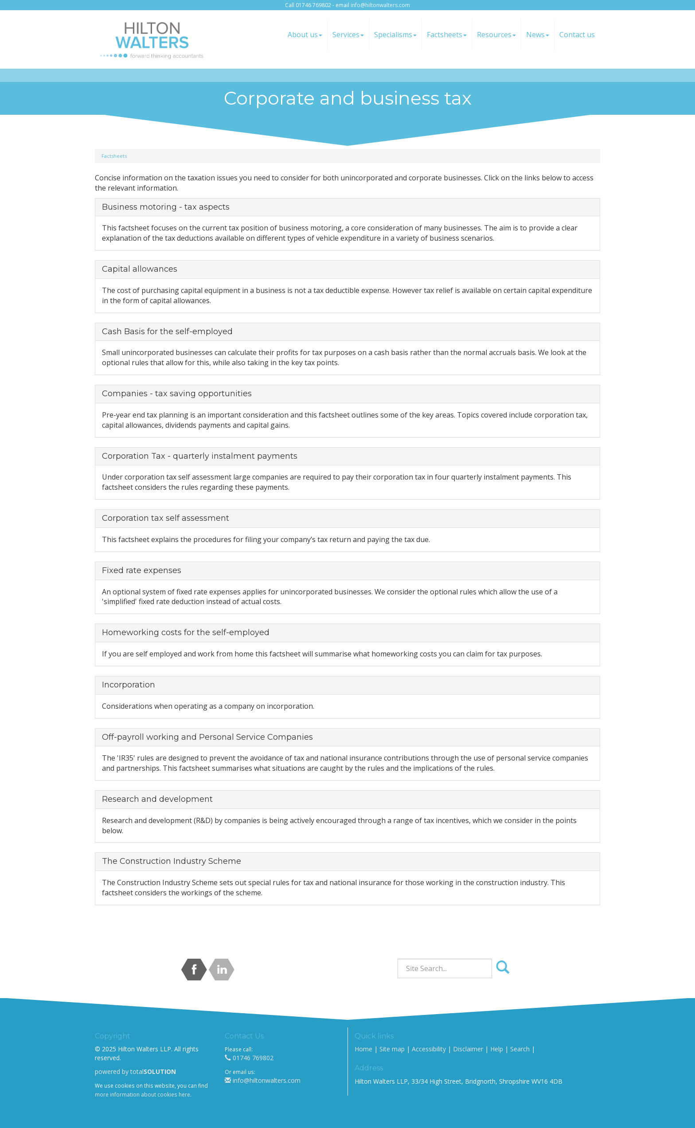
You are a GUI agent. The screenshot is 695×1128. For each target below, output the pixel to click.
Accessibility (429, 1049)
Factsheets (447, 34)
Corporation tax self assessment (165, 518)
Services (348, 34)
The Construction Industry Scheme (171, 861)
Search (520, 1049)
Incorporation (128, 685)
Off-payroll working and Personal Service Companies (207, 737)
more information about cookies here (142, 1094)
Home (363, 1049)
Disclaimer (468, 1049)
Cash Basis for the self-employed (167, 331)
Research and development (157, 799)
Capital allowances (139, 269)
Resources (496, 34)
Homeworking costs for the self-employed (185, 632)
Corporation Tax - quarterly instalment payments (199, 456)
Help (496, 1049)
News (537, 34)
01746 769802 (249, 1058)
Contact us (577, 34)
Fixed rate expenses (141, 570)
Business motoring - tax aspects (166, 207)
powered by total (135, 1071)
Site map (392, 1049)
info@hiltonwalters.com (380, 5)
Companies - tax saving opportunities (177, 393)
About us (305, 34)
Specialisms (395, 34)
